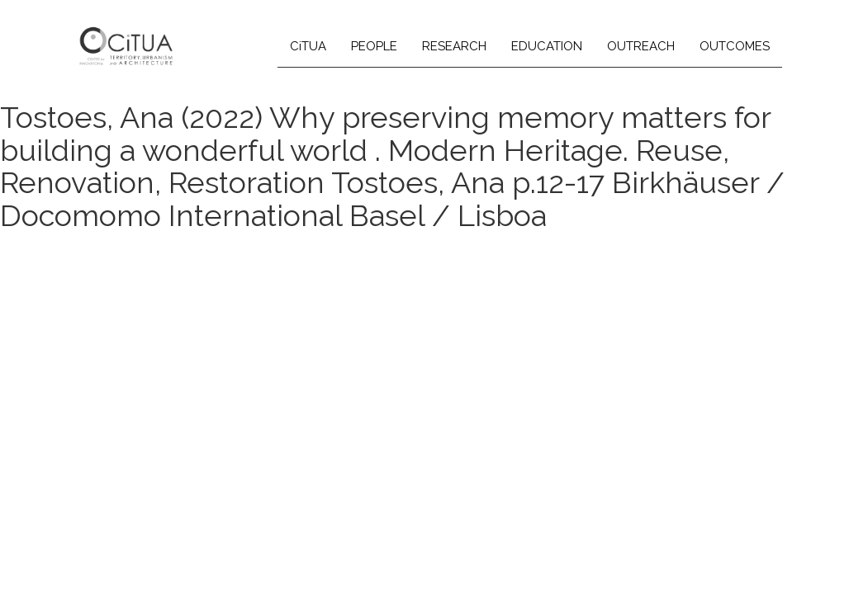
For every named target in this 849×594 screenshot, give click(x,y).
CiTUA (308, 46)
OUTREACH (641, 46)
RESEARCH (454, 46)
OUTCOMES (735, 46)
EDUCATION (546, 46)
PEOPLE (374, 46)
